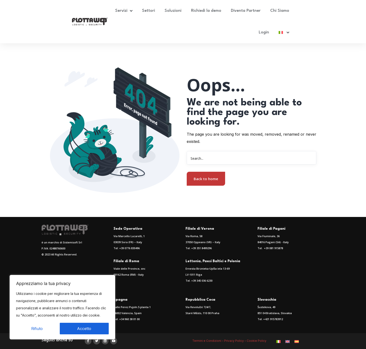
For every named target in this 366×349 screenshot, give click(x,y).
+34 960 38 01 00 (129, 319)
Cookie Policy (257, 341)
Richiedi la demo (206, 11)
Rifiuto (37, 328)
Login (264, 32)
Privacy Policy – (235, 341)
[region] (62, 307)
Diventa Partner (246, 11)
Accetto (84, 328)
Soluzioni (173, 11)
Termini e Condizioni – (208, 341)
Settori (148, 11)
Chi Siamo (279, 11)
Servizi (123, 10)
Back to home (206, 178)
